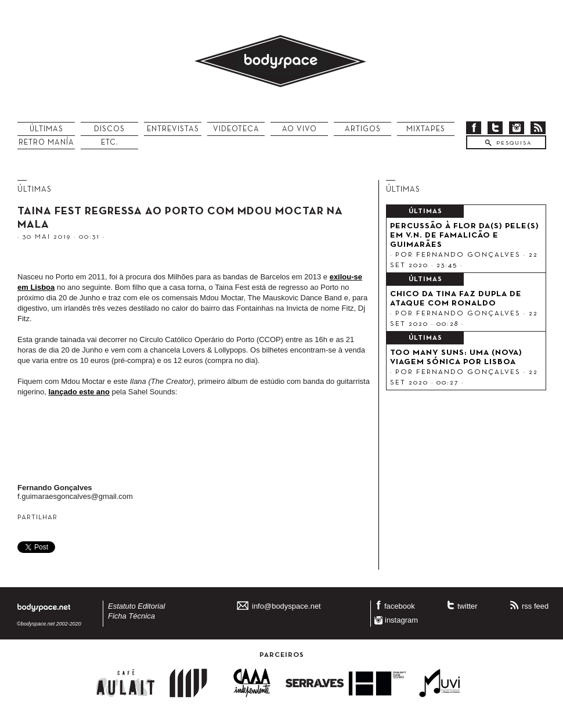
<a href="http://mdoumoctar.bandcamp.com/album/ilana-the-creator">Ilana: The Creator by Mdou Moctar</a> (194, 442)
